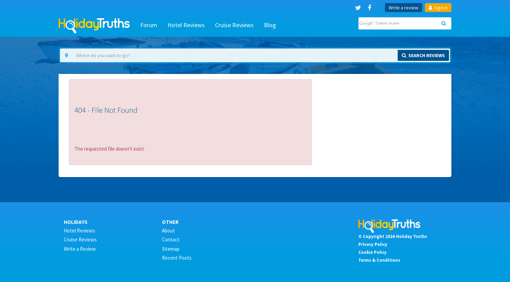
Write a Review (80, 249)
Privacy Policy (372, 244)
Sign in (438, 7)
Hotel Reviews (186, 25)
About (168, 230)
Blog (270, 25)
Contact (171, 239)
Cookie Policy (372, 252)
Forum (148, 25)
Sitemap (171, 249)
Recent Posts (177, 257)
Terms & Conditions (379, 260)
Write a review (403, 7)
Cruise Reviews (234, 25)
